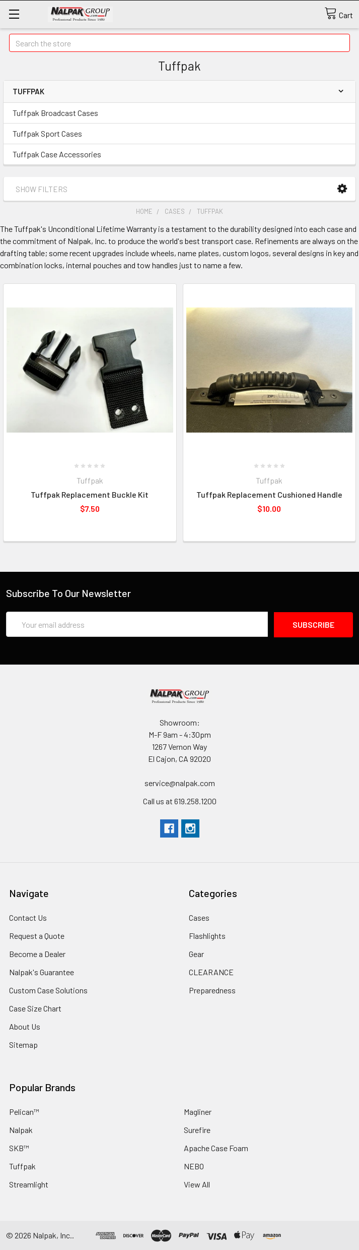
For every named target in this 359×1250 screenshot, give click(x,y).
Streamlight (28, 1183)
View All (197, 1183)
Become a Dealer (37, 953)
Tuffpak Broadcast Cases (55, 112)
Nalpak (21, 1129)
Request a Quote (36, 935)
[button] (342, 189)
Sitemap (23, 1044)
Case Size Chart (35, 1008)
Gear (196, 953)
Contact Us (28, 917)
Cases (175, 211)
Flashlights (207, 935)
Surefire (197, 1129)
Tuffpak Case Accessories (57, 154)
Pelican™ (24, 1111)
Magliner (197, 1111)
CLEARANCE (211, 971)
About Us (24, 1026)
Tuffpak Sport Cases (47, 133)
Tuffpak (210, 211)
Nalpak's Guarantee (41, 971)
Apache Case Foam (216, 1147)
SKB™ (19, 1147)
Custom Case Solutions (48, 989)
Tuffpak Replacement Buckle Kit (90, 494)
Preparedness (212, 989)
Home (144, 211)
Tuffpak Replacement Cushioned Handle (269, 494)
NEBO (194, 1165)
